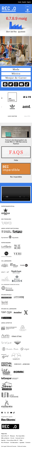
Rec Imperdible (20, 436)
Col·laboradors (14, 442)
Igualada (22, 442)
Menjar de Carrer (16, 78)
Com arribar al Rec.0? (12, 440)
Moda (16, 69)
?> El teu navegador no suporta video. (16, 193)
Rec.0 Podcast (5, 442)
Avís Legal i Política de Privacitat (8, 446)
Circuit (12, 438)
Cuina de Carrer (20, 438)
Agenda (3, 440)
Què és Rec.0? (5, 436)
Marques (12, 436)
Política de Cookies (21, 446)
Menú (27, 6)
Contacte (28, 442)
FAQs (21, 440)
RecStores (8, 420)
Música (16, 73)
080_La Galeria (5, 438)
